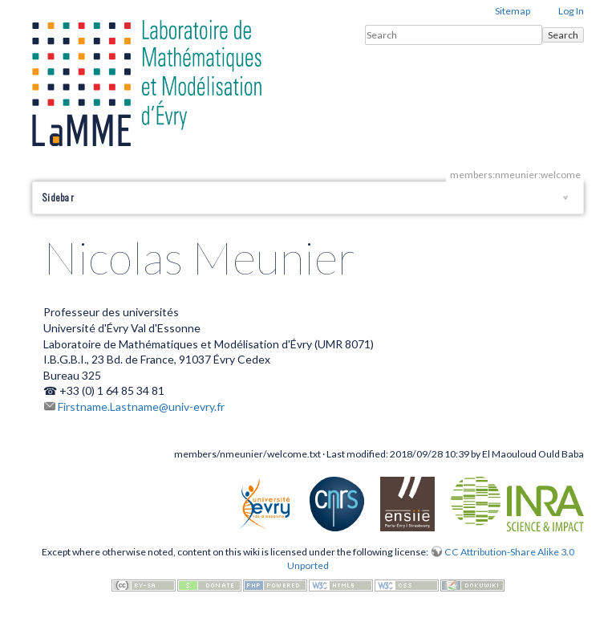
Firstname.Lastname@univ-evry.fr (141, 406)
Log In (571, 11)
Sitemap (512, 11)
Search (563, 35)
